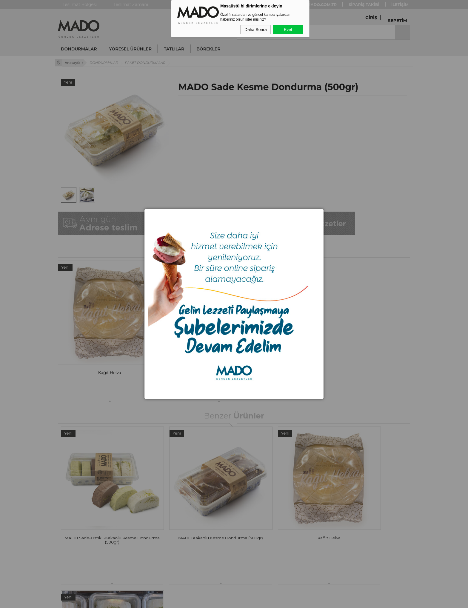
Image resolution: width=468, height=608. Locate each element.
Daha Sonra (255, 29)
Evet (288, 29)
